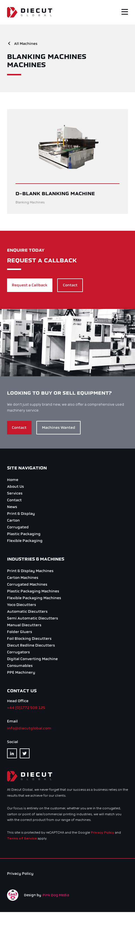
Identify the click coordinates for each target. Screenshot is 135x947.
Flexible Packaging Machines (34, 598)
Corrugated (18, 527)
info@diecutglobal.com (29, 728)
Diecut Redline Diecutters (31, 645)
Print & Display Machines (30, 571)
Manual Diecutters (24, 625)
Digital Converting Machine (32, 659)
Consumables (20, 665)
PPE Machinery (21, 672)
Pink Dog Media (56, 895)
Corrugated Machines (27, 584)
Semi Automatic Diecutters (32, 618)
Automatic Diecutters (27, 611)
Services (15, 493)
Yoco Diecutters (21, 605)
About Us (15, 486)
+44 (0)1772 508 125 (26, 708)
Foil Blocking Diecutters (29, 638)
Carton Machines (22, 577)
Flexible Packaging (25, 541)
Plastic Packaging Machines (33, 591)
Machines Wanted (58, 427)
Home (12, 480)
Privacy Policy (102, 832)
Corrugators (18, 652)
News (12, 507)
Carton (13, 520)
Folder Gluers (19, 632)
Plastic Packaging (24, 534)
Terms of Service (22, 838)
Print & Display (21, 513)
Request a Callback (29, 285)
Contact (70, 285)
